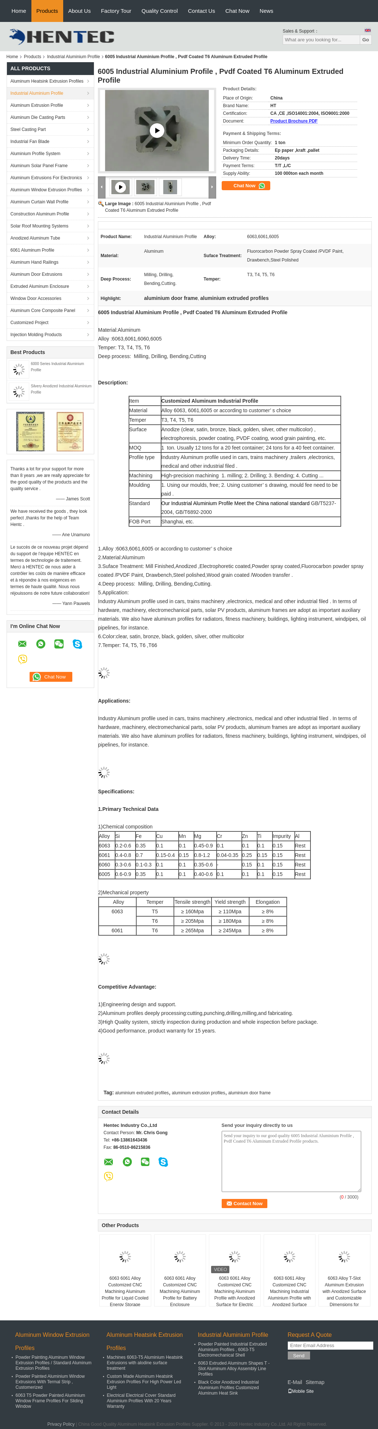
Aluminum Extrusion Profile (37, 105)
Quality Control (160, 11)
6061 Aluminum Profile (32, 250)
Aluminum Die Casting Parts (38, 117)
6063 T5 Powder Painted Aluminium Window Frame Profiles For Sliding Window (50, 1401)
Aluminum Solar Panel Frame (39, 165)
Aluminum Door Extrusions (36, 274)
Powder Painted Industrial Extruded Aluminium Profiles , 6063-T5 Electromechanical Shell (232, 1350)
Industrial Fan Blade (30, 141)
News (267, 11)
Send (299, 1355)
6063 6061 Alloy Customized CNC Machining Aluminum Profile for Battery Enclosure (180, 1291)
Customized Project (30, 322)
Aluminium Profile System (36, 153)
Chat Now (237, 11)
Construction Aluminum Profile (40, 214)
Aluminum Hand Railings (34, 262)
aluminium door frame (249, 1092)
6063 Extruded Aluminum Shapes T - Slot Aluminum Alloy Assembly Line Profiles (234, 1369)
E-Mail (295, 1382)
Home (19, 11)
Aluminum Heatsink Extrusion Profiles (47, 81)
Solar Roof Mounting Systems (40, 226)
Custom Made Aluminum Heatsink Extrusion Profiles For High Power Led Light (144, 1382)
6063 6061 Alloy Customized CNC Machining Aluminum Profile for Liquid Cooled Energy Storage (125, 1291)
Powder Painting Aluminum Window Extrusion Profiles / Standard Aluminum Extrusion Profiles (54, 1363)
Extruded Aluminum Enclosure (40, 286)
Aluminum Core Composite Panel (43, 310)
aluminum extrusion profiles (198, 1092)
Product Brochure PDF (293, 121)
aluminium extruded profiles (142, 1092)
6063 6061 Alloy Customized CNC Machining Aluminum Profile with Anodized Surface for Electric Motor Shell (234, 1295)
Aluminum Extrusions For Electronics (46, 177)
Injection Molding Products (36, 334)
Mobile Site (301, 1391)
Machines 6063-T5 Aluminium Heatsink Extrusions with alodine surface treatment (145, 1363)
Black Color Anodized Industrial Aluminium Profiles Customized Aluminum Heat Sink (228, 1388)
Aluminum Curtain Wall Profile (40, 201)
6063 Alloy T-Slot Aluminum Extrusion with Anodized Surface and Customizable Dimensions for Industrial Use (344, 1295)
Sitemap (315, 1382)
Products (47, 11)
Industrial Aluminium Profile (73, 56)
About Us (79, 11)
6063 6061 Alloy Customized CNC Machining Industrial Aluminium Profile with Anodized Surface (289, 1291)
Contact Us (201, 11)
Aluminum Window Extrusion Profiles (46, 189)
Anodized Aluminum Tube (35, 238)
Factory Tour (116, 11)
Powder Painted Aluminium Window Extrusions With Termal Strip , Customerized (50, 1382)
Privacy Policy (61, 1424)
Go (365, 39)
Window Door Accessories (36, 298)
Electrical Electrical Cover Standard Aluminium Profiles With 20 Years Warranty (141, 1401)
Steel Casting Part (28, 129)
